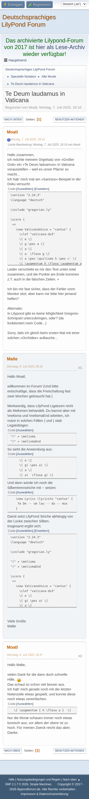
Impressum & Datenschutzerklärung (44, 794)
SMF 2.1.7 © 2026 (16, 784)
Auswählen (25, 189)
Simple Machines (41, 784)
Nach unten (13, 119)
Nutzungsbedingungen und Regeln (38, 779)
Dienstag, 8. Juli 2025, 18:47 (25, 655)
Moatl (12, 132)
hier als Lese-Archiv (60, 47)
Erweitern (41, 189)
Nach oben (12, 750)
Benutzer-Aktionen (69, 119)
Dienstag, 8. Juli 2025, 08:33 (25, 366)
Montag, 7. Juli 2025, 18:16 (28, 139)
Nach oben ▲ (71, 779)
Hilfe (11, 779)
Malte (12, 359)
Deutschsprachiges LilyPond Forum (28, 21)
